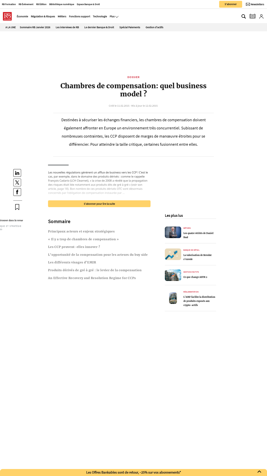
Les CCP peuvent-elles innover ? (74, 247)
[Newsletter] (255, 4)
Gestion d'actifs (154, 27)
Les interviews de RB (67, 27)
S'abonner (231, 4)
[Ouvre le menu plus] (116, 16)
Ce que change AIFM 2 (195, 277)
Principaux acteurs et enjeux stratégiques (81, 231)
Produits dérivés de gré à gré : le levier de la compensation (95, 270)
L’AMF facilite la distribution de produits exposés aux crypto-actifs (199, 301)
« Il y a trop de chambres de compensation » (83, 239)
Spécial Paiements (129, 27)
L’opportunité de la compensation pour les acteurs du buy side (98, 255)
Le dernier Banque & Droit (99, 27)
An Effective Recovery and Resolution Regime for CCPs (92, 278)
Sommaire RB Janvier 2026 (35, 27)
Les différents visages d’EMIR (72, 262)
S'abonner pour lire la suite (99, 203)
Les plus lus (174, 215)
